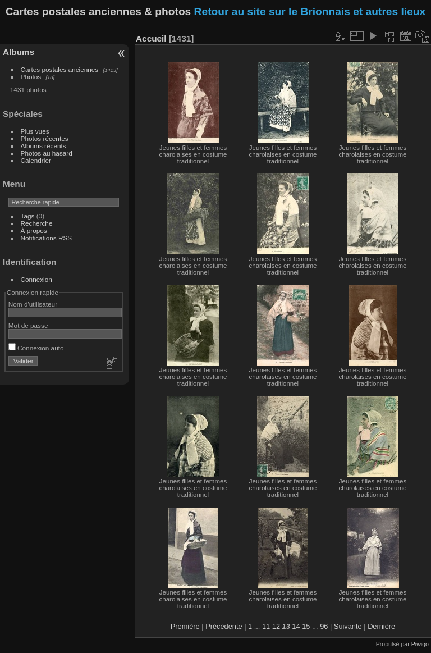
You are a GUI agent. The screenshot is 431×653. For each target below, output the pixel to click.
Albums (18, 52)
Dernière (381, 626)
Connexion (36, 279)
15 (306, 626)
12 (276, 626)
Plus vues (35, 131)
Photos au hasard (46, 153)
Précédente (223, 626)
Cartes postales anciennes (60, 69)
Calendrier (36, 160)
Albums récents (43, 145)
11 (266, 626)
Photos (31, 76)
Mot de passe (28, 325)
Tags (28, 216)
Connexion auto (36, 347)
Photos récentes (44, 138)
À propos (34, 230)
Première (185, 626)
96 (324, 626)
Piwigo (420, 644)
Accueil (151, 38)
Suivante (348, 626)
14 (296, 626)
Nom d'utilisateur (32, 304)
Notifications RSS (46, 237)
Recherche (37, 223)
